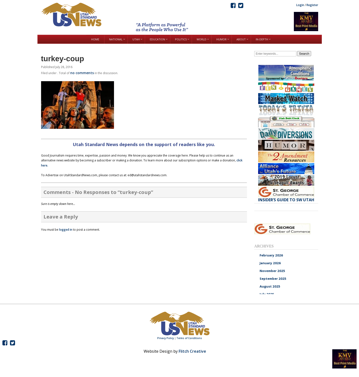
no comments (82, 72)
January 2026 (270, 263)
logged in (65, 230)
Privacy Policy (165, 338)
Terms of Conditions (189, 338)
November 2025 (272, 271)
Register (312, 5)
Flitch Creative (192, 351)
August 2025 (270, 286)
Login (300, 5)
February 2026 (271, 255)
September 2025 (273, 278)
